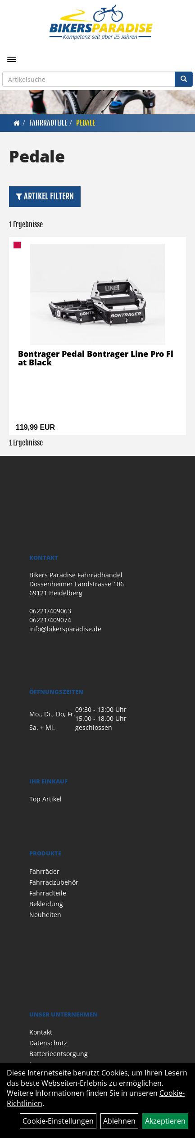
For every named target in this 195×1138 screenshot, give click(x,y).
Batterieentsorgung (58, 1053)
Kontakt (40, 1032)
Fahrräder (44, 871)
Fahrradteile (48, 122)
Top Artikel (45, 799)
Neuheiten (45, 914)
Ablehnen (119, 1121)
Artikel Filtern (45, 196)
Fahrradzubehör (53, 882)
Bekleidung (46, 904)
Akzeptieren (165, 1121)
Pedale (85, 122)
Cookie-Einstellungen (58, 1121)
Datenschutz (48, 1043)
